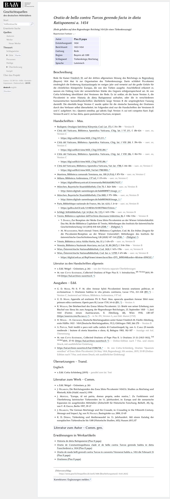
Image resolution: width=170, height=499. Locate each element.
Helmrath (63, 389)
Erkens (69, 406)
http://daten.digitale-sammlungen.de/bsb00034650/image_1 (90, 199)
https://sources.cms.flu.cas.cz (72, 316)
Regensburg (148, 78)
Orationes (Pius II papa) (69, 459)
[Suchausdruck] (16, 24)
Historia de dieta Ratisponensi (94, 97)
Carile (140, 327)
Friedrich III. (77, 78)
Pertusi (63, 327)
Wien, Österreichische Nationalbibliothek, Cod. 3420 (83, 249)
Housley (94, 413)
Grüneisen (77, 320)
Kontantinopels (89, 84)
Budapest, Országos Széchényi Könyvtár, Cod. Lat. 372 (84, 126)
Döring (67, 417)
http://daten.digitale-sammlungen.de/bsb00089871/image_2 (90, 191)
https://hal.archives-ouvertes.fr (77, 275)
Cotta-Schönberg (73, 272)
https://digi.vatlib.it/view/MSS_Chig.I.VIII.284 (83, 149)
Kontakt (28, 80)
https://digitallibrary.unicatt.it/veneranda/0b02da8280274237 (90, 182)
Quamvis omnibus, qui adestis (91, 110)
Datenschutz (19, 83)
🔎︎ (32, 24)
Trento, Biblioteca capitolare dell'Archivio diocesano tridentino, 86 (90, 216)
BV (146, 292)
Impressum (7, 83)
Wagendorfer (70, 230)
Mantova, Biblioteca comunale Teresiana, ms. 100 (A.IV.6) (85, 174)
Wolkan (64, 306)
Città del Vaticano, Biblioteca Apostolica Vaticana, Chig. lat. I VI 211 (93, 130)
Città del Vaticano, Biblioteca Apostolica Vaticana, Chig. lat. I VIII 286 (94, 154)
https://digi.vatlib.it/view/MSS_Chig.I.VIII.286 (83, 161)
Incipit (9, 71)
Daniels (66, 220)
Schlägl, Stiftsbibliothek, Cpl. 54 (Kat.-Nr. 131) (79, 212)
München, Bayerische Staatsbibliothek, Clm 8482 (81, 195)
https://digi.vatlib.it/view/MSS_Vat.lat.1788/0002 (84, 170)
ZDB (104, 226)
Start (5, 20)
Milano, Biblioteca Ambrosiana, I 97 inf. (76, 178)
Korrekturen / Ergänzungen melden (71, 479)
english (14, 87)
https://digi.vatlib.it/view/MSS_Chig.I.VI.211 (82, 138)
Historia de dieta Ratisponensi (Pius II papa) (79, 441)
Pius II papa (80, 39)
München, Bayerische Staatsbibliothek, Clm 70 (80, 186)
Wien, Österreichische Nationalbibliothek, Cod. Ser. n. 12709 (87, 253)
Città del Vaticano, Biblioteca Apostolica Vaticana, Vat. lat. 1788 (89, 165)
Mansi (67, 288)
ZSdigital (115, 226)
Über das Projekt (11, 75)
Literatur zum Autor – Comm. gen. (78, 428)
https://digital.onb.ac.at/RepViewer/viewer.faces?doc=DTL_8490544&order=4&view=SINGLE (106, 257)
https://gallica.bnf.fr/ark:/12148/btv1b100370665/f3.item (88, 207)
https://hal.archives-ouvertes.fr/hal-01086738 (79, 348)
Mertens (64, 396)
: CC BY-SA (10, 80)
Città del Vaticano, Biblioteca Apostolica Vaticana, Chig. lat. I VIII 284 (94, 142)
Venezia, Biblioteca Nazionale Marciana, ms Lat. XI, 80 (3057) (87, 245)
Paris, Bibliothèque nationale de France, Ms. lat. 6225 (83, 203)
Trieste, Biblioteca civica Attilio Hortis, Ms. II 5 (80, 241)
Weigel (63, 320)
